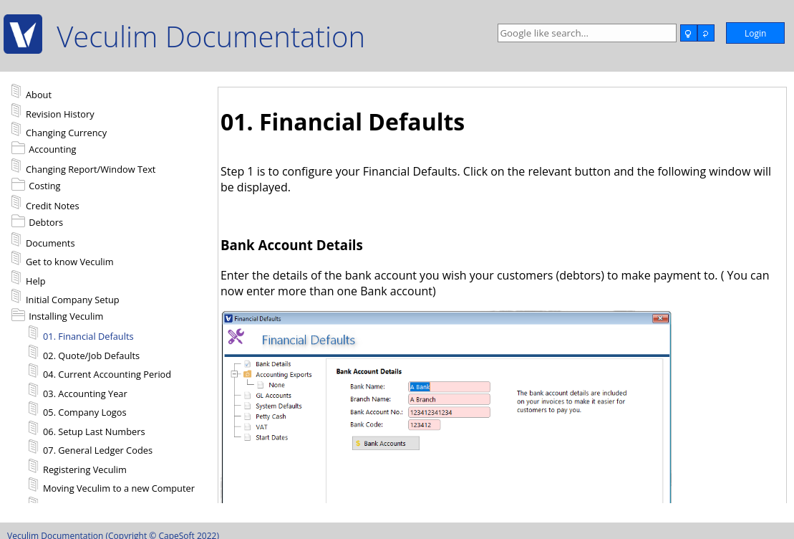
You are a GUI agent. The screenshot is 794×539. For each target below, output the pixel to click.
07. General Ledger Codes (90, 448)
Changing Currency (59, 130)
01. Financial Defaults (81, 334)
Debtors (46, 222)
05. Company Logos (78, 410)
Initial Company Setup (65, 297)
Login (755, 33)
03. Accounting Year (78, 391)
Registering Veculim (78, 467)
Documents (43, 240)
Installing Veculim (66, 316)
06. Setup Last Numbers (87, 429)
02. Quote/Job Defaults (84, 353)
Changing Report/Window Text (83, 167)
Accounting (52, 149)
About (31, 92)
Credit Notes (45, 203)
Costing (44, 185)
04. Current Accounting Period (100, 372)
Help (28, 278)
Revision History (53, 111)
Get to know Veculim (62, 259)
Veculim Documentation (211, 36)
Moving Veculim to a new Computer (112, 486)
